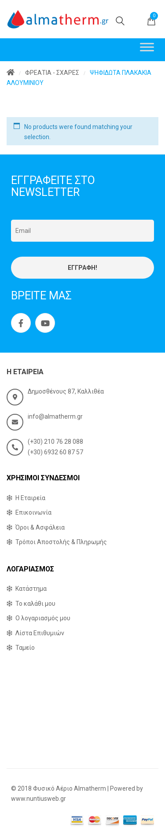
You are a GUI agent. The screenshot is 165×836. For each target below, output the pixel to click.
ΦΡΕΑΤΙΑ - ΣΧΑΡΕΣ (52, 72)
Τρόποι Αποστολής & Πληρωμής (61, 541)
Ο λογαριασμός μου (42, 618)
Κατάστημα (31, 588)
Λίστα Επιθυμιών (39, 633)
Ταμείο (25, 647)
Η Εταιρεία (30, 497)
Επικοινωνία (33, 512)
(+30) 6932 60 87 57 (55, 452)
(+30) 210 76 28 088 (55, 441)
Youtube (45, 323)
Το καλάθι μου (35, 603)
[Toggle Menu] (147, 47)
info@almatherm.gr (55, 416)
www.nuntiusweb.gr (38, 798)
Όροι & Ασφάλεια (40, 527)
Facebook (20, 323)
